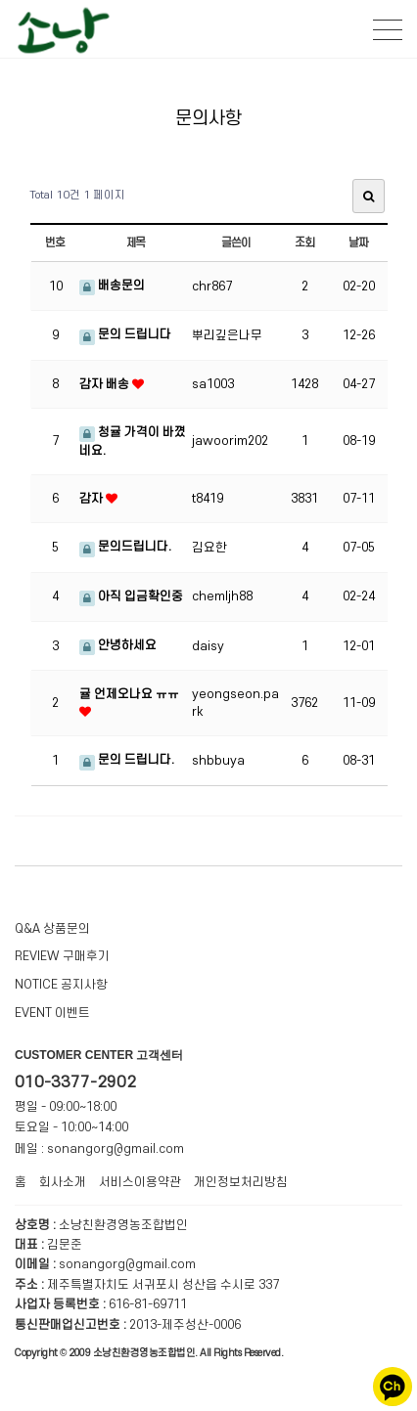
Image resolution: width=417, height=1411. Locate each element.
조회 (304, 243)
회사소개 (62, 1182)
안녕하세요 (118, 645)
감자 (92, 499)
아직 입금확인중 (131, 596)
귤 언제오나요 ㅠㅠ (129, 694)
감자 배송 (105, 384)
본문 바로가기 (0, 0)
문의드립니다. (125, 546)
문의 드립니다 (125, 334)
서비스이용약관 (140, 1182)
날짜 (358, 243)
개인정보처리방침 (241, 1182)
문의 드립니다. (126, 760)
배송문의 (112, 285)
